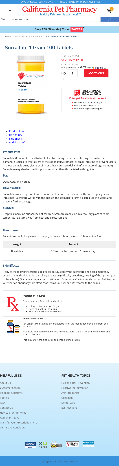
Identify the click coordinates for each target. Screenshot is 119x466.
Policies (4, 397)
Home (8, 36)
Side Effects (16, 138)
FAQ (2, 402)
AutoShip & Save (9, 417)
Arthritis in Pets (70, 392)
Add (96, 73)
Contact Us (6, 407)
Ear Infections (69, 407)
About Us (5, 383)
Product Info (16, 131)
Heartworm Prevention (74, 388)
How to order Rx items (13, 412)
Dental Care (68, 402)
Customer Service (10, 388)
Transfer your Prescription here (18, 422)
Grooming (67, 397)
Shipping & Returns (11, 392)
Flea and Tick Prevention (75, 383)
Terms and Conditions (13, 427)
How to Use (16, 135)
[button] (87, 67)
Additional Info (17, 142)
